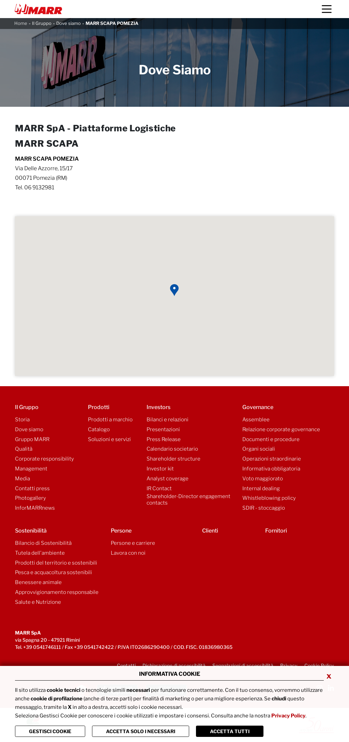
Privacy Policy (288, 716)
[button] (174, 290)
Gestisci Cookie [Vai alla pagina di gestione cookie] (50, 731)
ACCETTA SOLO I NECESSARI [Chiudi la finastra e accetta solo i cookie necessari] (140, 731)
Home (20, 23)
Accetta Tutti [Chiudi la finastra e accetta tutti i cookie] (229, 731)
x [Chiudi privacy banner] (329, 676)
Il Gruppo (41, 23)
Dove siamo (68, 23)
